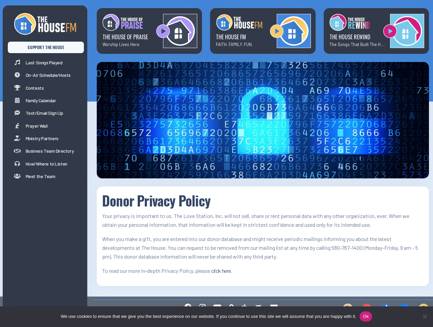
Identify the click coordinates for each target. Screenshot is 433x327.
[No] (424, 316)
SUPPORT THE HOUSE (45, 47)
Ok (366, 316)
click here (221, 270)
